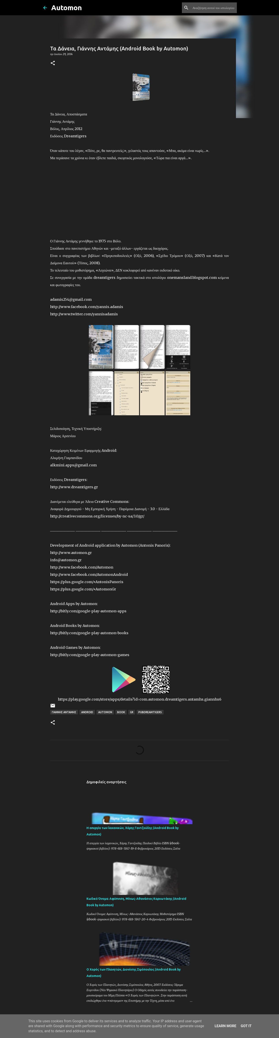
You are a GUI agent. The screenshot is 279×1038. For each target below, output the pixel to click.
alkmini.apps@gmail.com (73, 465)
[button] (52, 63)
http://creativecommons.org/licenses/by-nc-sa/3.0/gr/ (97, 516)
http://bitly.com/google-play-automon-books (89, 633)
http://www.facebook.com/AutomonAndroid (89, 574)
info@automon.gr (66, 560)
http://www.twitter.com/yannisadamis (84, 314)
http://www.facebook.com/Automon (81, 567)
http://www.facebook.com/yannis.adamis (86, 307)
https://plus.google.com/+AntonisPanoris (86, 582)
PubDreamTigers (150, 712)
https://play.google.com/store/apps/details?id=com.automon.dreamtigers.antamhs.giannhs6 (139, 699)
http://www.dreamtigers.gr (74, 487)
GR (131, 712)
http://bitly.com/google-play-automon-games (89, 655)
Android (87, 712)
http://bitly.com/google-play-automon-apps (88, 611)
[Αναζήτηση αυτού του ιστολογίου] (213, 7)
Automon (66, 7)
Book (121, 712)
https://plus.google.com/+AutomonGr (83, 589)
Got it (246, 1026)
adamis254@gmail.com (71, 299)
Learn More (225, 1026)
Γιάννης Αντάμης (64, 712)
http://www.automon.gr (71, 552)
